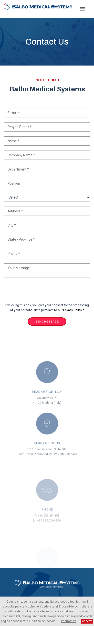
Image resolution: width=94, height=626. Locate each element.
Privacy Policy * (73, 310)
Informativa (68, 621)
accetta (87, 621)
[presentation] (41, 293)
